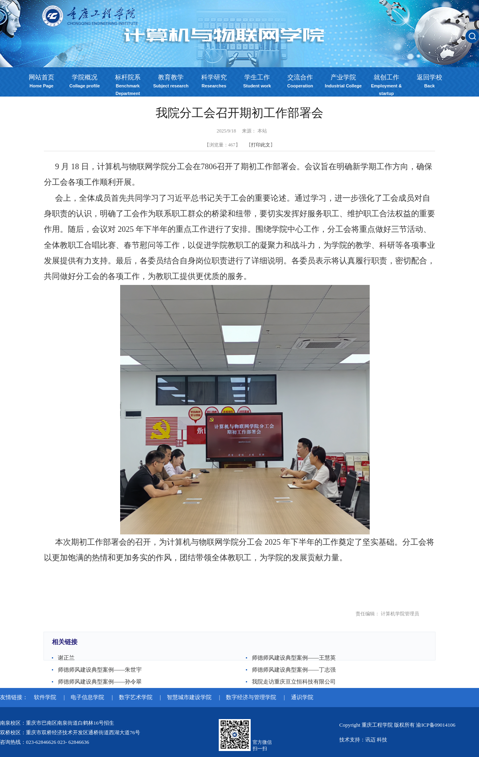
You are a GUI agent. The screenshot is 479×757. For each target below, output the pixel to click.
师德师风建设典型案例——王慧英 (294, 658)
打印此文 (260, 145)
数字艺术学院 (136, 697)
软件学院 (46, 697)
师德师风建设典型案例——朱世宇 (100, 670)
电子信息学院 (88, 697)
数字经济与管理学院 (252, 697)
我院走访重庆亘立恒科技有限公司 (294, 682)
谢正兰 (66, 658)
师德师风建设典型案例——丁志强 (294, 670)
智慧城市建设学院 (190, 697)
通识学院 (302, 697)
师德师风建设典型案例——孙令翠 (100, 682)
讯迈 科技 (376, 740)
